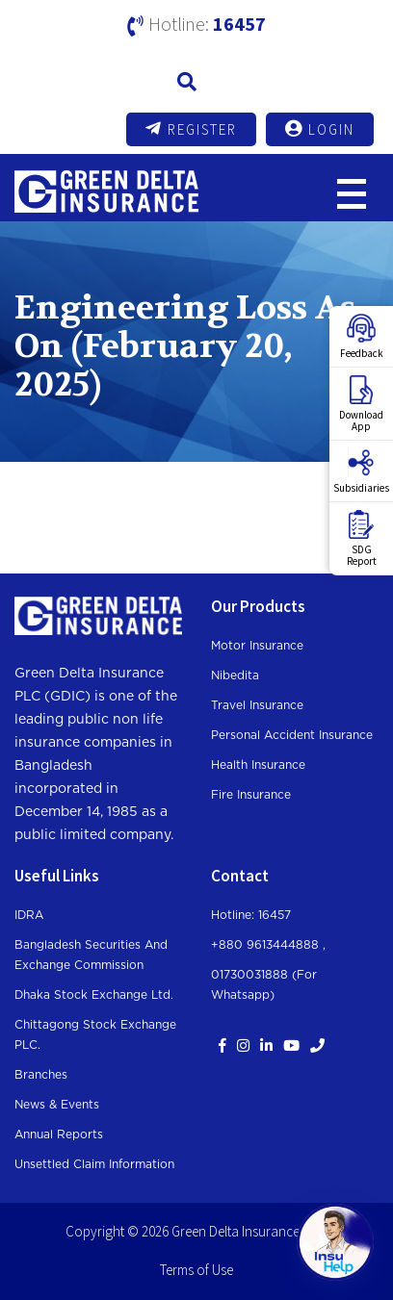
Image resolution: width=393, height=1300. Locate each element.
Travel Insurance (257, 705)
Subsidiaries (361, 471)
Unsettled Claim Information (94, 1164)
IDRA (28, 915)
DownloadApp (361, 404)
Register (191, 129)
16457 (239, 24)
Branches (40, 1075)
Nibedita (235, 675)
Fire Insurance (251, 795)
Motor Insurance (257, 645)
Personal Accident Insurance (292, 735)
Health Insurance (258, 765)
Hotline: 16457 (251, 915)
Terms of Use (196, 1270)
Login (319, 129)
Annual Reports (58, 1134)
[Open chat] (335, 1242)
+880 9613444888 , (268, 945)
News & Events (56, 1104)
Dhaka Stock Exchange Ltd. (93, 995)
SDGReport (362, 539)
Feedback (361, 337)
